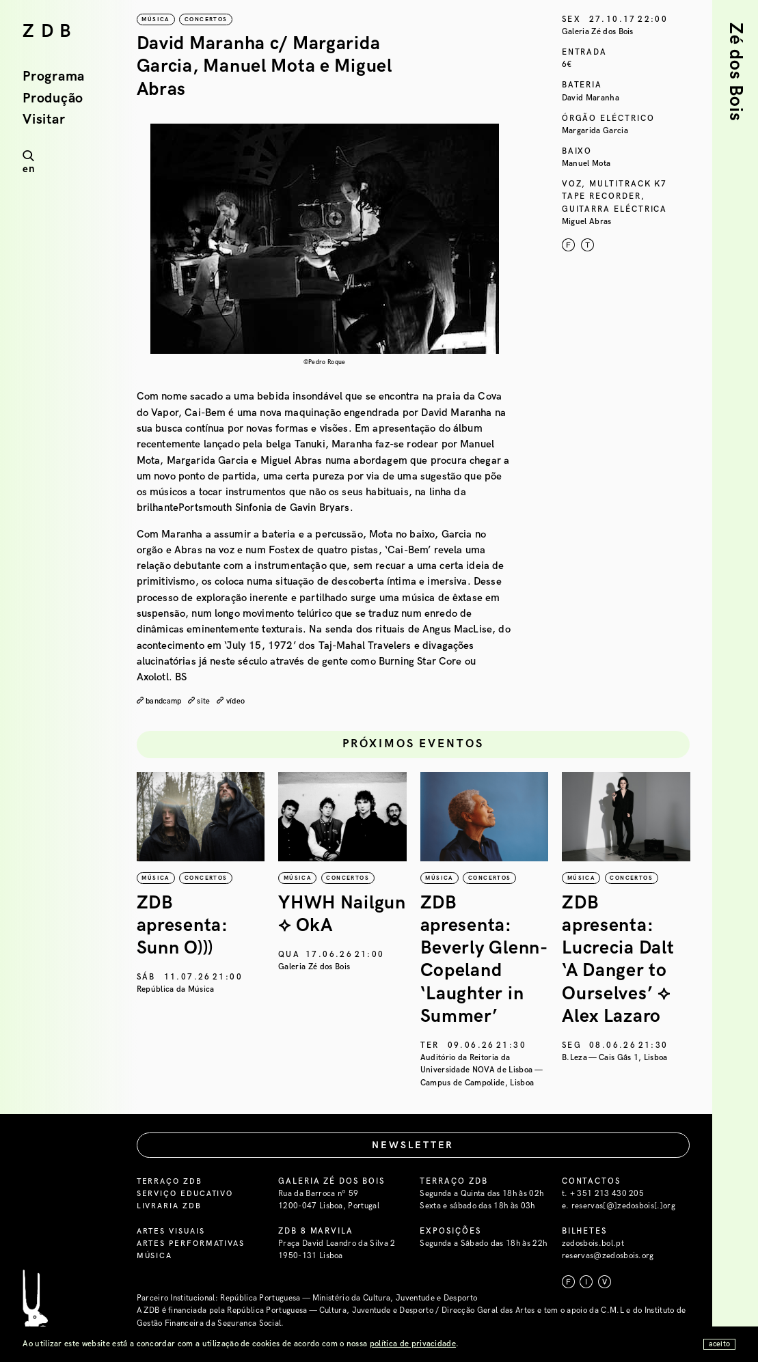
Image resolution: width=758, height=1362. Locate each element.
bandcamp (166, 701)
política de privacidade (413, 1343)
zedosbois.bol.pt (593, 1244)
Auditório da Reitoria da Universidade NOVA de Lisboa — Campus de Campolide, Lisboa (481, 1070)
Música (155, 1256)
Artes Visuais (172, 1231)
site (208, 701)
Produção (53, 99)
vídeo (240, 701)
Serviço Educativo (188, 1194)
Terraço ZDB (170, 1181)
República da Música (176, 989)
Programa (54, 77)
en (29, 169)
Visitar (44, 120)
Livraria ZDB (170, 1206)
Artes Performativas (193, 1244)
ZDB (50, 32)
